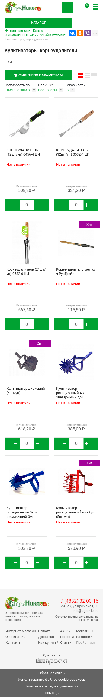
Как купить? (48, 642)
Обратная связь (51, 673)
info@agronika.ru (85, 611)
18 (67, 90)
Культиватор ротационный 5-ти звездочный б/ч (22, 512)
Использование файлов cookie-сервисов (51, 679)
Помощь (52, 693)
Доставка (46, 637)
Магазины (84, 631)
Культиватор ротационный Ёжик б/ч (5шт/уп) (75, 512)
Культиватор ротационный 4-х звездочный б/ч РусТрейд (70, 395)
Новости (67, 637)
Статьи (66, 642)
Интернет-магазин (17, 30)
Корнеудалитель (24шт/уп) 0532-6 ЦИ (26, 271)
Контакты (13, 642)
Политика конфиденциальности (52, 686)
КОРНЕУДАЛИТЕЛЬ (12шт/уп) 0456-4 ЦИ (23, 152)
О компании (15, 637)
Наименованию (17, 90)
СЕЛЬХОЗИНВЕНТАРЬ (20, 35)
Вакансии (84, 637)
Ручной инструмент (52, 35)
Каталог (38, 23)
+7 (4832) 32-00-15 (78, 601)
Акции (65, 631)
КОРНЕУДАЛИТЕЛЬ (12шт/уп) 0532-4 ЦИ (72, 152)
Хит (10, 62)
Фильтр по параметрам (38, 75)
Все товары (47, 90)
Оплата (44, 631)
